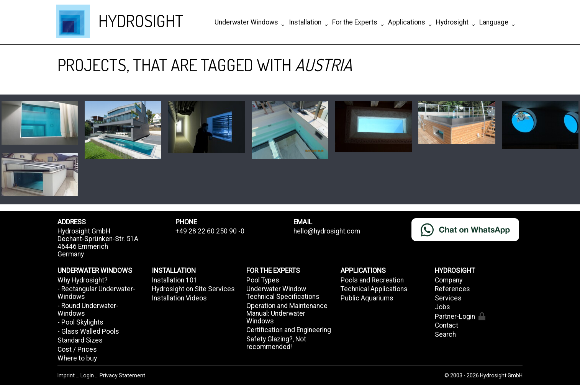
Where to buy (77, 358)
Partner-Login (460, 316)
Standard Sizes (80, 340)
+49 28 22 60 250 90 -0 (209, 231)
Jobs (442, 307)
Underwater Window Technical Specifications (282, 292)
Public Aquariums (367, 298)
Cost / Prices (77, 349)
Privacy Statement (122, 375)
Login (87, 375)
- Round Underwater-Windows (87, 309)
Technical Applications (374, 289)
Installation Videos (179, 298)
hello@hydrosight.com (326, 231)
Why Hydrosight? (82, 280)
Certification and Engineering (288, 330)
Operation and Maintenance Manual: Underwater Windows (287, 313)
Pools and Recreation (372, 280)
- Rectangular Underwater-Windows (96, 292)
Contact (446, 325)
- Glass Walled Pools (88, 331)
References (452, 289)
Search (445, 334)
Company (448, 280)
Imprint (66, 375)
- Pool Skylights (80, 322)
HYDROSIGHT (141, 20)
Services (448, 298)
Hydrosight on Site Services (193, 289)
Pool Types (262, 280)
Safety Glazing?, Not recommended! (276, 343)
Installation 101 (174, 280)
